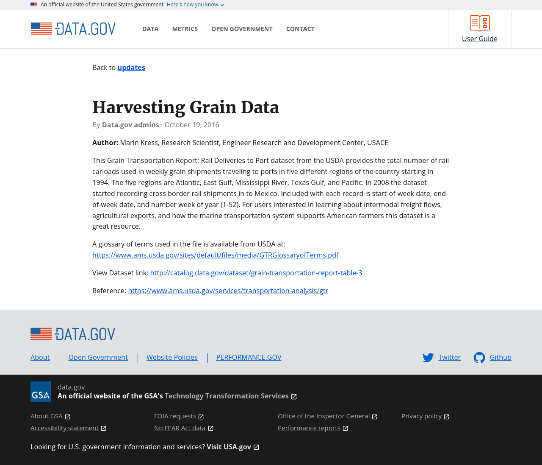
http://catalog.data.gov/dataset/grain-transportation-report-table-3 (256, 272)
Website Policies (172, 357)
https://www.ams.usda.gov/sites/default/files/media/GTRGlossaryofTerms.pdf (215, 255)
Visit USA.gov (229, 447)
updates (131, 67)
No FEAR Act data (180, 428)
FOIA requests (175, 416)
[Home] (72, 29)
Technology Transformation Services (227, 396)
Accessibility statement (64, 428)
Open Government (98, 357)
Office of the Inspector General (324, 416)
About (40, 357)
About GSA (46, 416)
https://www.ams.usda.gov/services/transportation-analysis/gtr (228, 290)
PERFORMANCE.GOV (249, 357)
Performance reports (309, 428)
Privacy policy (421, 416)
